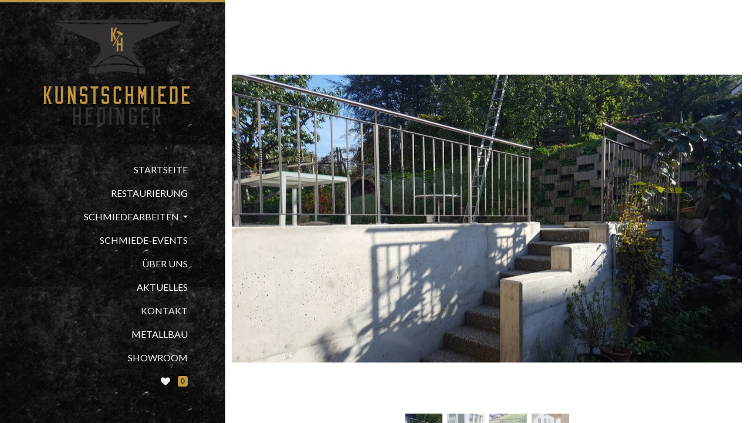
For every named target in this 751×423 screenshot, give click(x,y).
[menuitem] (112, 170)
